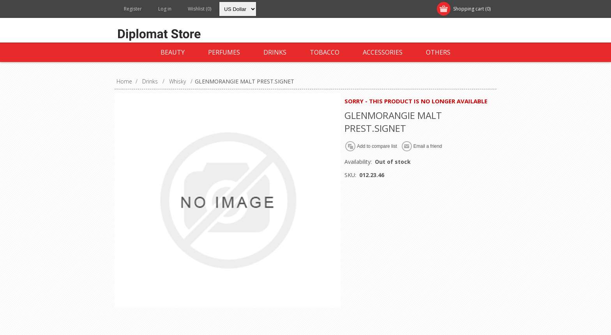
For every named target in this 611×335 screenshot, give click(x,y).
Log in (164, 8)
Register (133, 8)
